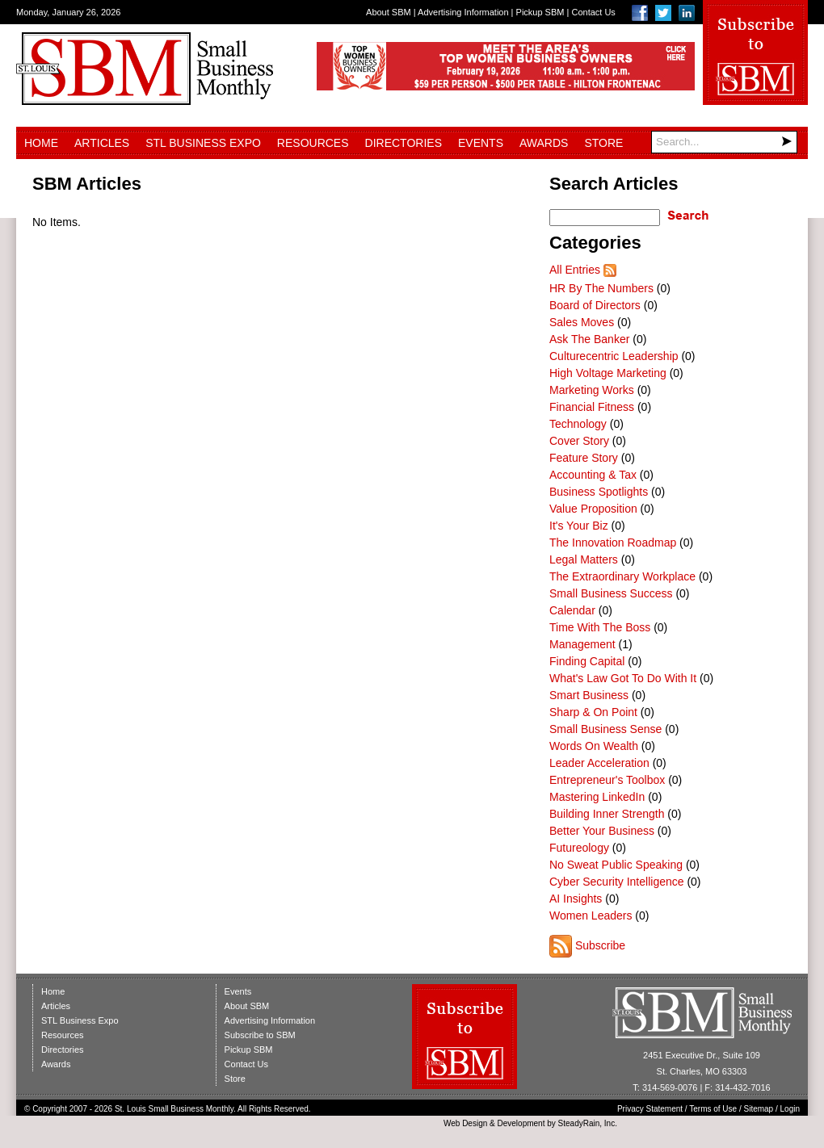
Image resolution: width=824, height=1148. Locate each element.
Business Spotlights (598, 491)
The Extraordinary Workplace (622, 576)
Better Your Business (601, 830)
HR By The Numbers (601, 288)
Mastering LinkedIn (597, 796)
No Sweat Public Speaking (616, 864)
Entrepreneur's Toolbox (607, 779)
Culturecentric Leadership (614, 356)
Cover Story (579, 440)
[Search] (724, 142)
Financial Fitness (591, 406)
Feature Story (583, 457)
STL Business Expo (203, 142)
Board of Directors (595, 305)
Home (41, 142)
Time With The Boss (599, 627)
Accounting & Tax (593, 474)
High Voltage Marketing (607, 373)
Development (521, 1123)
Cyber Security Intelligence (616, 881)
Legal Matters (583, 559)
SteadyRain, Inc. (587, 1123)
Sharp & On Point (593, 712)
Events (480, 142)
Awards (543, 142)
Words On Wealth (593, 745)
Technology (578, 423)
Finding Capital (586, 661)
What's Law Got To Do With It (622, 678)
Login (790, 1108)
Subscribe (600, 945)
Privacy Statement (650, 1108)
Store (603, 142)
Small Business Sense (605, 729)
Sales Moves (581, 322)
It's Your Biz (578, 525)
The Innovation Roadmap (612, 542)
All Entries (574, 269)
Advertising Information (463, 12)
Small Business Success (611, 593)
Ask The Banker (589, 339)
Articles (101, 142)
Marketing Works (591, 389)
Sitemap (759, 1108)
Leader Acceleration (599, 762)
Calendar (572, 610)
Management (582, 644)
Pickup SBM (540, 12)
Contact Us (593, 12)
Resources (313, 142)
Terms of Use (713, 1108)
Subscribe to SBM (260, 1035)
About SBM (388, 12)
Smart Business (589, 695)
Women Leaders (590, 915)
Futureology (579, 847)
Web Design (465, 1123)
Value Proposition (593, 508)
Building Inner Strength (606, 813)
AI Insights (575, 898)
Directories (403, 142)
